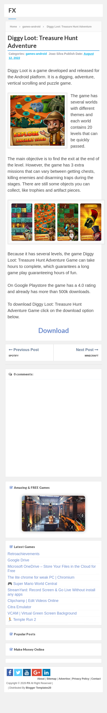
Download (53, 330)
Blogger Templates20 (38, 687)
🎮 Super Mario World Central (32, 584)
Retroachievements (24, 554)
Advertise (64, 678)
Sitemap (51, 678)
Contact (96, 678)
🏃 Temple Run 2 (22, 619)
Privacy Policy (80, 678)
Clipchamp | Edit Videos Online (33, 601)
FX (12, 10)
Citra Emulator (19, 607)
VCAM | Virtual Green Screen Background (42, 613)
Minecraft (91, 355)
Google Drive (18, 560)
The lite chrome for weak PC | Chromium (41, 577)
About (41, 678)
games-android (36, 53)
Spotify (14, 355)
